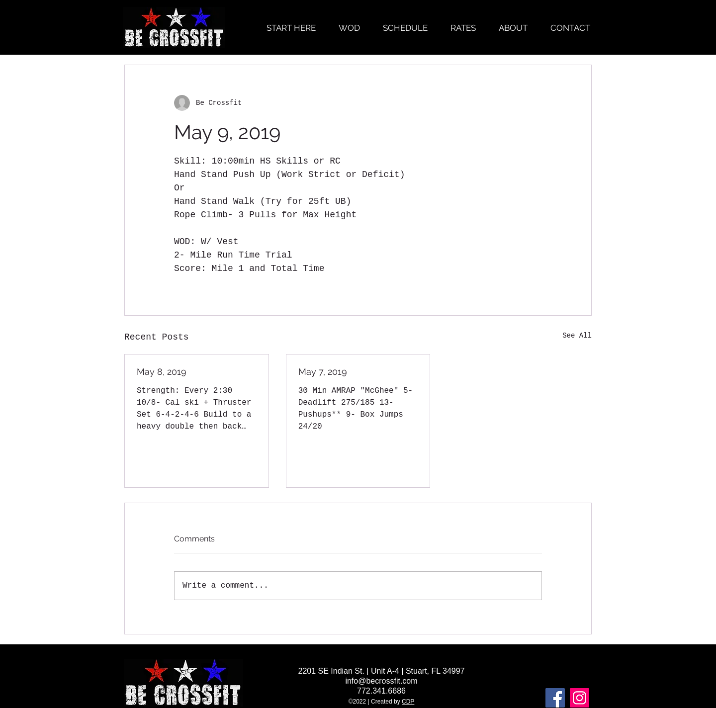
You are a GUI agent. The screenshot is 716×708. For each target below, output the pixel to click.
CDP (408, 701)
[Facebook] (555, 698)
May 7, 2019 (322, 371)
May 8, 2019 (161, 371)
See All (577, 336)
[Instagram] (579, 698)
